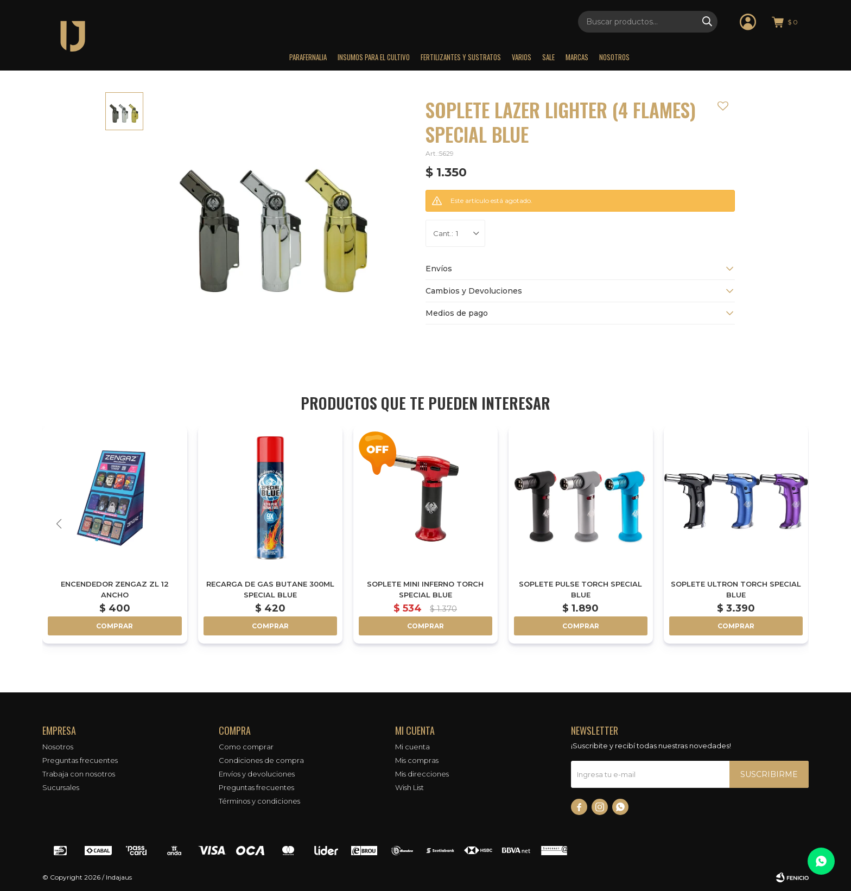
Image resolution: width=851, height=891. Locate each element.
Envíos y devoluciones (257, 773)
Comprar (114, 626)
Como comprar (246, 746)
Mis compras (417, 760)
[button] (792, 524)
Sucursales (60, 787)
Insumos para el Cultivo (374, 57)
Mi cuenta (412, 746)
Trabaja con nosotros (78, 773)
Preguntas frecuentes (80, 760)
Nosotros (614, 57)
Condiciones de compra (261, 760)
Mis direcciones (422, 773)
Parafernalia (308, 57)
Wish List (409, 787)
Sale (548, 57)
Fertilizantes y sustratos (461, 57)
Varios (521, 57)
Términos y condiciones (259, 801)
